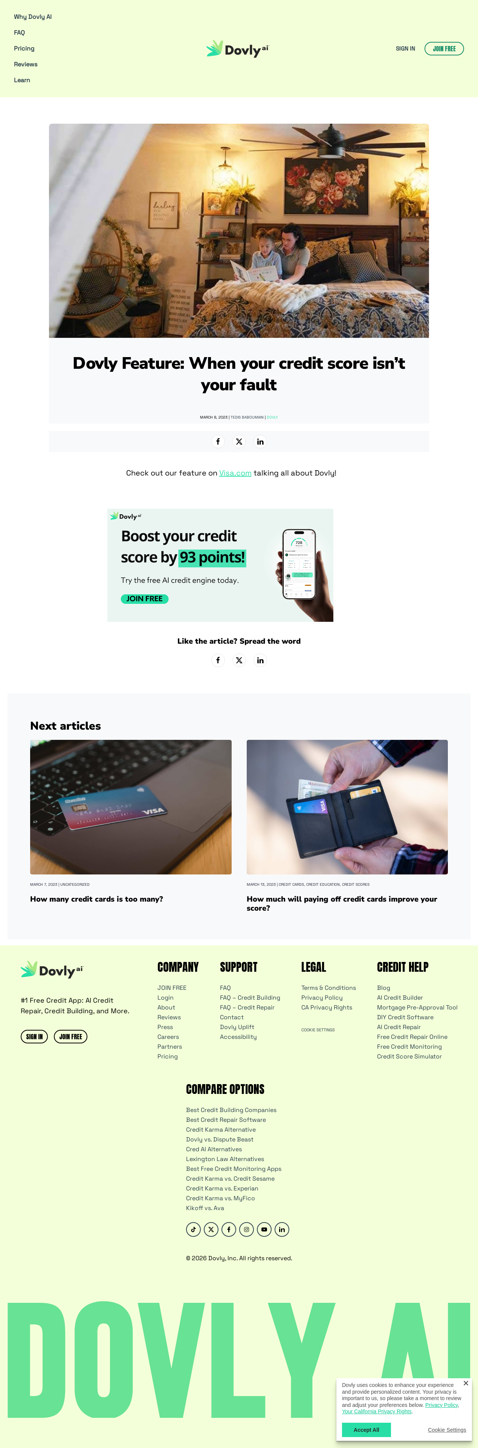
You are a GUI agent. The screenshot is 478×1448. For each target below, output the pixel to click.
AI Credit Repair (399, 1027)
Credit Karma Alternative (221, 1130)
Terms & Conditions (328, 988)
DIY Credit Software (405, 1017)
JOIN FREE (70, 1036)
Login (165, 998)
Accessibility (238, 1037)
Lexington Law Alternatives (225, 1159)
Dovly (272, 417)
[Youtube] (264, 1229)
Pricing (24, 48)
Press (165, 1027)
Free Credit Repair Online (412, 1037)
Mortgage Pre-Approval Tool (417, 1007)
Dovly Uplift (237, 1027)
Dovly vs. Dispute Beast (220, 1139)
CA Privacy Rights (326, 1007)
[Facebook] (228, 1229)
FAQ (19, 33)
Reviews (25, 64)
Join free (444, 48)
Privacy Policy (322, 998)
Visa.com (235, 473)
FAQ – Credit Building (250, 998)
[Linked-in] (282, 1229)
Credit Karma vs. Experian (222, 1188)
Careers (168, 1037)
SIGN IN (405, 48)
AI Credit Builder (400, 998)
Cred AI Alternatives (214, 1149)
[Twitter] (211, 1229)
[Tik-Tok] (193, 1229)
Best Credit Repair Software (226, 1120)
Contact (232, 1017)
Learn (22, 80)
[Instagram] (246, 1229)
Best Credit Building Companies (231, 1110)
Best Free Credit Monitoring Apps (233, 1169)
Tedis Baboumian (247, 417)
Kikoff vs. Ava (205, 1208)
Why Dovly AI (33, 17)
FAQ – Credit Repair (247, 1007)
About (166, 1007)
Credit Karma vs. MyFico (220, 1198)
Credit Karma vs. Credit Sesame (230, 1179)
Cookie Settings (318, 1029)
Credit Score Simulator (409, 1056)
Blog (383, 988)
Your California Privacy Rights (377, 1411)
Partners (169, 1047)
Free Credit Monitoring (409, 1047)
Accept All (366, 1430)
